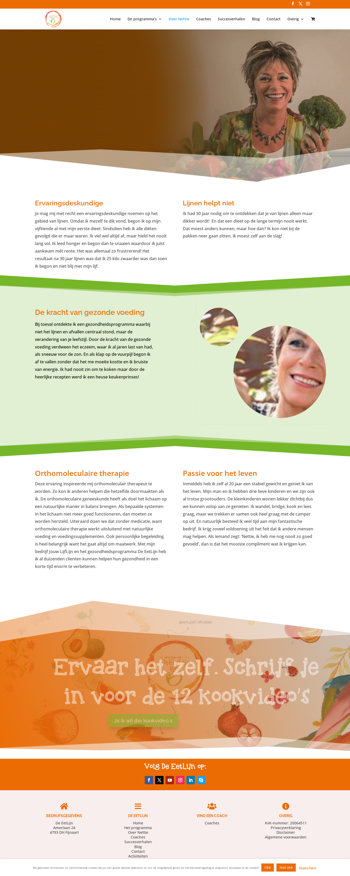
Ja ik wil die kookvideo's (126, 721)
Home (115, 19)
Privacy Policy (307, 867)
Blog (256, 19)
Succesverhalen (231, 19)
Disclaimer (285, 832)
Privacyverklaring (286, 827)
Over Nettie (179, 19)
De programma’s (142, 19)
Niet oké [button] (286, 867)
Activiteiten (138, 856)
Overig (293, 19)
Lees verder (69, 125)
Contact (274, 19)
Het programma (138, 827)
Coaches (203, 19)
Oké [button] (267, 867)
